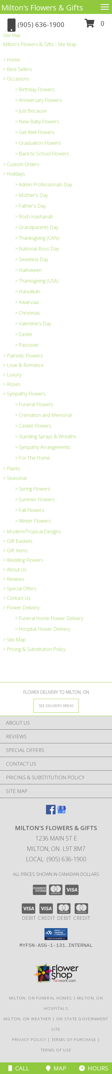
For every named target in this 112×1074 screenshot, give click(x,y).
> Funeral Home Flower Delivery (49, 618)
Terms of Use (56, 1050)
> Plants (11, 468)
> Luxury (12, 374)
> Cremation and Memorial (43, 415)
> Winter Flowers (33, 521)
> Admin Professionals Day (43, 184)
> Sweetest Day (31, 259)
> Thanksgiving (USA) (37, 280)
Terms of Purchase (73, 1039)
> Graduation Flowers (38, 143)
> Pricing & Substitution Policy (34, 649)
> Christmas (27, 313)
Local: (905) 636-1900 (56, 859)
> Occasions (16, 78)
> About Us (15, 569)
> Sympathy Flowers (24, 393)
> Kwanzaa (27, 302)
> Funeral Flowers (34, 404)
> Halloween (28, 270)
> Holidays (14, 174)
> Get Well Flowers (35, 132)
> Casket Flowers (33, 425)
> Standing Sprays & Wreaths (45, 436)
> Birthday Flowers (35, 89)
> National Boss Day (37, 248)
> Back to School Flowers (42, 153)
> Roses (11, 384)
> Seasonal (15, 478)
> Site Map (14, 639)
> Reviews (13, 579)
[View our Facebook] (51, 812)
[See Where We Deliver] (56, 705)
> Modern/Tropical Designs (32, 531)
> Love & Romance (23, 365)
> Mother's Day (31, 195)
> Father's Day (30, 206)
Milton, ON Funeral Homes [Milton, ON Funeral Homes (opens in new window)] (40, 998)
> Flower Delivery (21, 607)
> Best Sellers (17, 69)
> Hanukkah (27, 291)
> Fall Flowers (29, 510)
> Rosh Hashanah (34, 216)
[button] (95, 25)
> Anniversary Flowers (38, 100)
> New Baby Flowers (37, 121)
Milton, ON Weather (27, 1018)
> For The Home (32, 458)
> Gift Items (15, 550)
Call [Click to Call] (18, 1068)
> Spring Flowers (32, 488)
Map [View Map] (56, 1068)
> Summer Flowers (35, 499)
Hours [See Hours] (93, 1068)
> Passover (27, 345)
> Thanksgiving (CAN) (37, 238)
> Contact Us (16, 598)
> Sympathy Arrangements (42, 447)
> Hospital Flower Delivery (42, 629)
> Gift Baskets (18, 541)
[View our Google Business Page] (61, 812)
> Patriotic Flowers (23, 355)
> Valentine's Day (33, 323)
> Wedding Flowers (23, 560)
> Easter (24, 334)
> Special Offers (19, 588)
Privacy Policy (29, 1039)
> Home (11, 59)
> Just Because (31, 111)
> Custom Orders (21, 164)
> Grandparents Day (36, 227)
